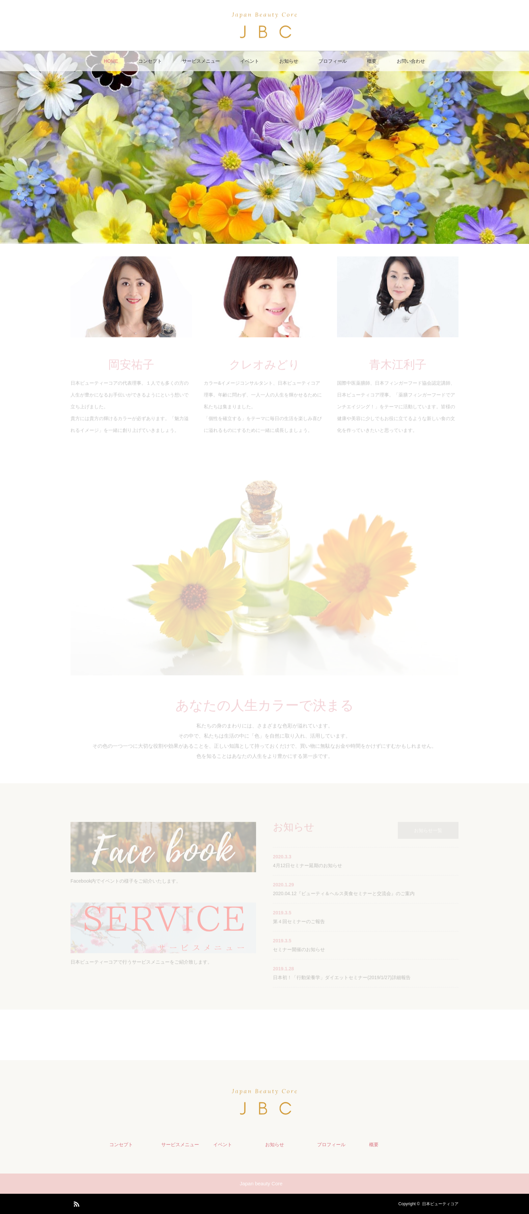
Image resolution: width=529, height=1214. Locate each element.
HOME (111, 61)
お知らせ (288, 61)
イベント (249, 61)
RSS (76, 1203)
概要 (372, 61)
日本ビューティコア (440, 1204)
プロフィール (332, 61)
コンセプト (150, 61)
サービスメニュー (201, 61)
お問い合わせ (411, 61)
